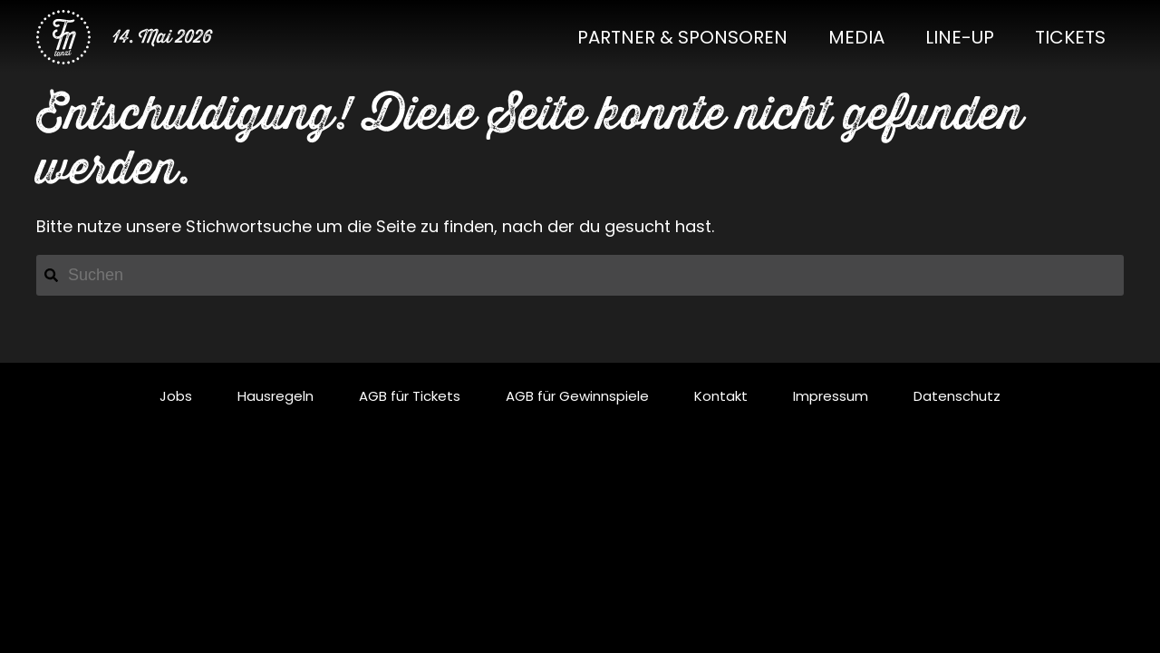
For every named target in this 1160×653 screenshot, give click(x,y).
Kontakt (721, 395)
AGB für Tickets (409, 395)
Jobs (176, 395)
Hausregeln (275, 395)
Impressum (830, 395)
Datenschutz (957, 395)
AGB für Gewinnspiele (577, 395)
